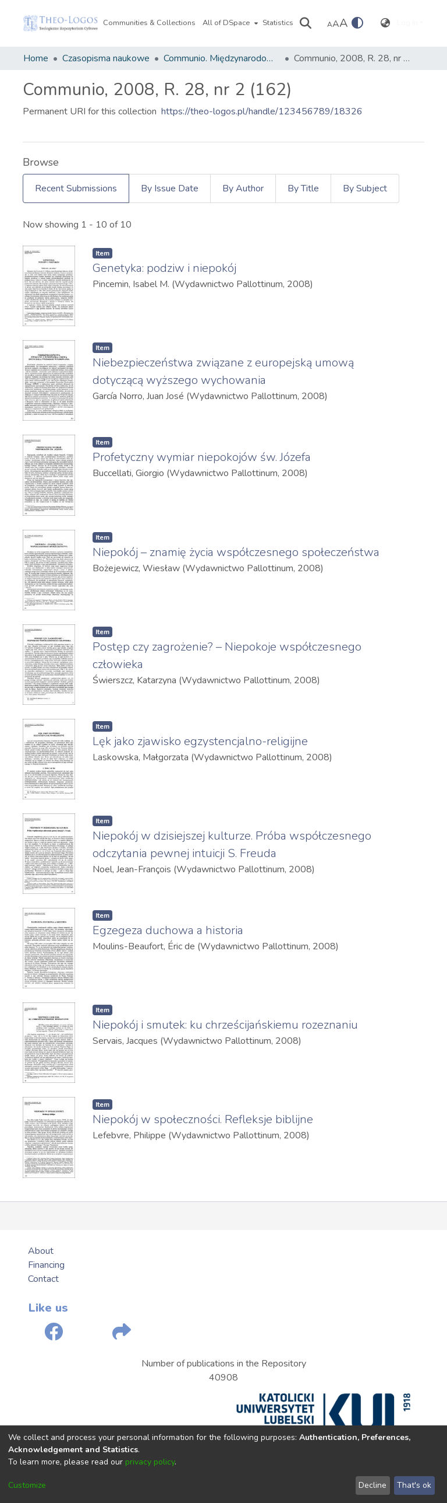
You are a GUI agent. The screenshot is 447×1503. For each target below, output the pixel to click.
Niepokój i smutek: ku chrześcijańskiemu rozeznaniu (225, 1025)
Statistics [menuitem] (277, 23)
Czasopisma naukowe (106, 58)
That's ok (414, 1485)
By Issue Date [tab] (169, 188)
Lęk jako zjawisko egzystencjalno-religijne (200, 741)
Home (35, 58)
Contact (43, 1279)
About (41, 1251)
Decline (372, 1485)
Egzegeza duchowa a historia (168, 930)
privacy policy (150, 1461)
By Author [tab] (243, 188)
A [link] (329, 24)
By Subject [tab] (365, 188)
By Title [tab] (303, 188)
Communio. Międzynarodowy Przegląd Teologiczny (222, 58)
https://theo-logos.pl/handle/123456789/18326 (262, 111)
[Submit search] (306, 23)
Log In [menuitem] (407, 23)
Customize (27, 1485)
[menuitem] (229, 23)
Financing (46, 1265)
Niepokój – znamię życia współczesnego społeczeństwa (236, 552)
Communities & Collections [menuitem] (149, 23)
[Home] (60, 23)
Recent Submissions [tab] (76, 188)
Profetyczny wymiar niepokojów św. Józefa (202, 457)
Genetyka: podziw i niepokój (164, 268)
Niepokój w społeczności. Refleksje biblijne (203, 1119)
